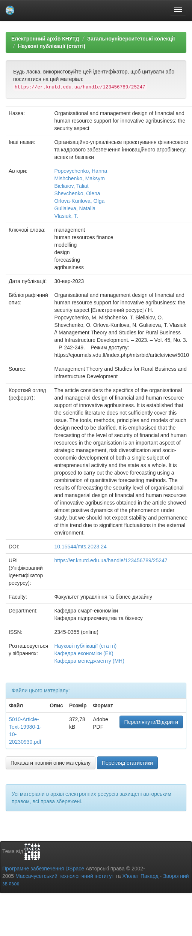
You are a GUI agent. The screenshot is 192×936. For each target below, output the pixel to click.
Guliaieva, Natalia (74, 208)
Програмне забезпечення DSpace (43, 869)
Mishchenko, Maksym (79, 178)
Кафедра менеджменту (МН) (89, 661)
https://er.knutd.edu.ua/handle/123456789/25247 (110, 560)
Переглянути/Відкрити (151, 722)
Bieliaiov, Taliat (71, 186)
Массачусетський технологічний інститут (64, 876)
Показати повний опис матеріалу (51, 763)
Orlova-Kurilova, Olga (79, 201)
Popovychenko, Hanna (80, 171)
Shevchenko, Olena (77, 193)
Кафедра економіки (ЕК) (83, 653)
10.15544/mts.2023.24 (80, 547)
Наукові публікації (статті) (51, 46)
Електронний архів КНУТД (45, 39)
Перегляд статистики (127, 763)
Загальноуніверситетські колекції (131, 39)
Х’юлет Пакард (140, 876)
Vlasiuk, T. (66, 216)
